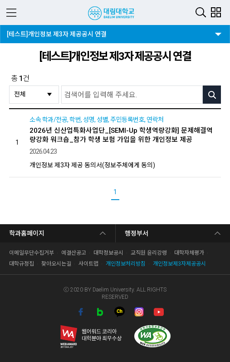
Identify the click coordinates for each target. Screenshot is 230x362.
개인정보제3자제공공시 (179, 264)
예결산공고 (73, 253)
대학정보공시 (108, 253)
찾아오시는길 (56, 264)
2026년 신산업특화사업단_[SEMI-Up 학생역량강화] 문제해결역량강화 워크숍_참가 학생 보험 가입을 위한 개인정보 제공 (121, 135)
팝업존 (215, 12)
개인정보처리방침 (126, 264)
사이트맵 (88, 264)
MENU (11, 12)
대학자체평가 (189, 253)
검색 (201, 12)
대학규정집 (21, 264)
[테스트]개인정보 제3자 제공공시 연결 (56, 31)
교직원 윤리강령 (149, 253)
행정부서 (136, 233)
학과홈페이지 (26, 233)
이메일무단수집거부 (31, 253)
